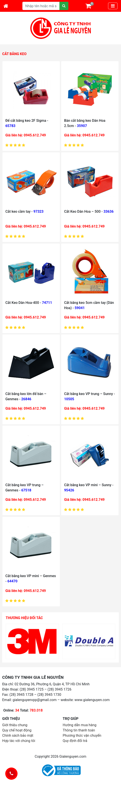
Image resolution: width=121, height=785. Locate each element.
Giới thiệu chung (14, 725)
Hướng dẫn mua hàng (79, 725)
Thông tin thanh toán (79, 730)
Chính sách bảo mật (17, 735)
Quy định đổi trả (75, 741)
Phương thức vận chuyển (82, 735)
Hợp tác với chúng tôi (18, 741)
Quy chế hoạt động (16, 730)
